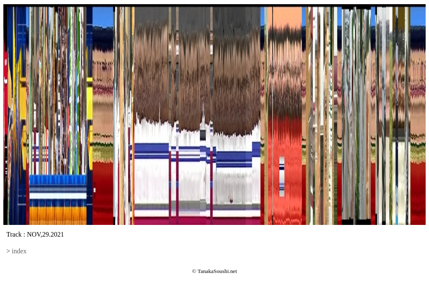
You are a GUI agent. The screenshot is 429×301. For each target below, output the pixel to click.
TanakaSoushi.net (217, 271)
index (19, 251)
